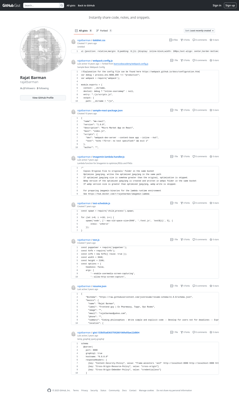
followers (28, 88)
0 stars (214, 40)
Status (103, 390)
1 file (174, 60)
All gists (71, 5)
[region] (145, 51)
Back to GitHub (86, 5)
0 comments (200, 40)
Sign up (230, 5)
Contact (132, 390)
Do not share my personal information (174, 390)
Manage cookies (146, 390)
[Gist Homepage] (12, 5)
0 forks (185, 40)
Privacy (84, 390)
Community (114, 390)
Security (94, 390)
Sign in (217, 5)
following (43, 88)
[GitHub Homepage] (49, 390)
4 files (173, 40)
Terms (76, 390)
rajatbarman (84, 40)
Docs (124, 390)
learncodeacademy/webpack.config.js (131, 63)
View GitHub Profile (42, 97)
